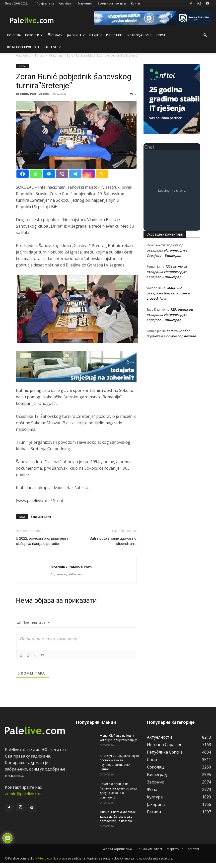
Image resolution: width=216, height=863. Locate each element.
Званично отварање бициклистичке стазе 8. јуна (167, 293)
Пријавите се (46, 3)
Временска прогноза (112, 3)
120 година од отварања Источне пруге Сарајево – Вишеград (166, 250)
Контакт (136, 3)
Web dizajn (66, 3)
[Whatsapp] (36, 174)
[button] (205, 35)
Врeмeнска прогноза (23, 47)
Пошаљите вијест (149, 849)
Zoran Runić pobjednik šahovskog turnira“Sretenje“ (73, 81)
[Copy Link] (102, 174)
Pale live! (52, 47)
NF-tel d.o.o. (44, 858)
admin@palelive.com (24, 793)
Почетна (14, 35)
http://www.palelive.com (66, 574)
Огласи (55, 35)
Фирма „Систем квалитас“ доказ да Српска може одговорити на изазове (118, 816)
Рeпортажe (114, 35)
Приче (161, 35)
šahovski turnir (41, 516)
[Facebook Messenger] (49, 174)
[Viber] (62, 174)
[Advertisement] (172, 377)
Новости (34, 35)
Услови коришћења (117, 849)
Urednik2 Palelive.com (32, 93)
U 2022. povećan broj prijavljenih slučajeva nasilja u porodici (42, 541)
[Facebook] (22, 174)
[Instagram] (88, 174)
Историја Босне (140, 35)
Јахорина (76, 35)
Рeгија (95, 35)
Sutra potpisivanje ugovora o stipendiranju (113, 541)
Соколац (22, 66)
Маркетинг (85, 3)
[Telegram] (75, 174)
